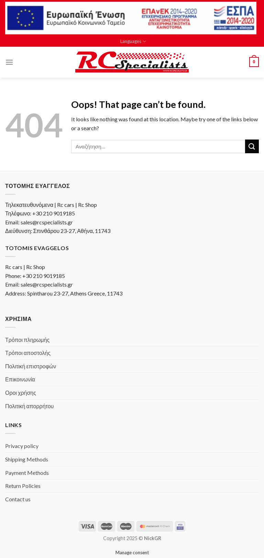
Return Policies (23, 485)
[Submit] (252, 146)
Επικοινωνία (20, 379)
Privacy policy (21, 446)
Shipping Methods (26, 459)
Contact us (18, 499)
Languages (133, 41)
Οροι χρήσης (20, 392)
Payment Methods (27, 472)
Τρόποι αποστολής (28, 352)
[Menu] (9, 62)
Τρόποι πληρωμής (27, 339)
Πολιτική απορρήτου (29, 406)
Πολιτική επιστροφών (30, 366)
